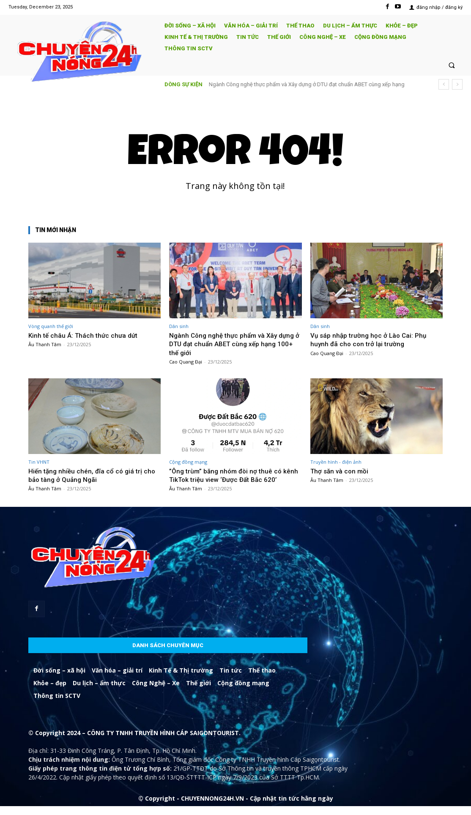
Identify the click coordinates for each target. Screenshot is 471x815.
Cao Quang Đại (185, 361)
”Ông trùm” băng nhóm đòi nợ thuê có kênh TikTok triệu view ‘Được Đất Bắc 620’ (229, 479)
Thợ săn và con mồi (341, 471)
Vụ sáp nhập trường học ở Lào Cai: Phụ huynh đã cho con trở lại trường (371, 339)
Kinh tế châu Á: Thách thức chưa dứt (85, 335)
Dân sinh (179, 326)
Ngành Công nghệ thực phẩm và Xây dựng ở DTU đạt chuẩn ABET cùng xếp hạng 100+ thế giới (230, 344)
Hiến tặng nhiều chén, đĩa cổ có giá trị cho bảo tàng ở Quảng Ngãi (94, 475)
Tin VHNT (38, 461)
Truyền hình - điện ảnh (335, 461)
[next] (457, 84)
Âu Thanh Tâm (44, 344)
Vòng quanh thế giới (50, 326)
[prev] (443, 84)
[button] (452, 65)
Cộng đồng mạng (188, 461)
